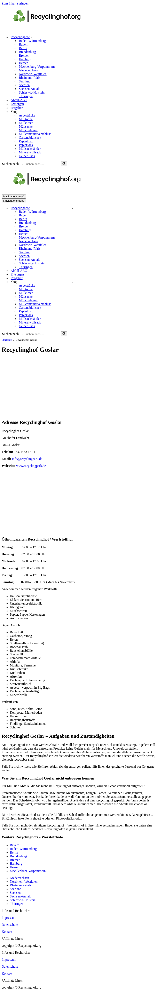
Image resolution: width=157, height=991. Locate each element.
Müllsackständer (30, 148)
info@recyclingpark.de (27, 459)
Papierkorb (26, 141)
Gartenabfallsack (30, 137)
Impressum (9, 917)
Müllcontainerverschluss (35, 134)
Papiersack (26, 145)
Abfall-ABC (19, 100)
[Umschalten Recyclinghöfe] (73, 208)
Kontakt (7, 931)
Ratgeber (17, 108)
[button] (31, 37)
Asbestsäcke (27, 115)
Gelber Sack (27, 156)
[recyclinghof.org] (53, 30)
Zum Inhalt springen (15, 3)
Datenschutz (10, 924)
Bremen (24, 55)
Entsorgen (17, 104)
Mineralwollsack (30, 152)
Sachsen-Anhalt (29, 88)
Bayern (23, 44)
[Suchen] (42, 164)
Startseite (7, 339)
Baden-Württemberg (32, 40)
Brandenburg (27, 52)
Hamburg (25, 59)
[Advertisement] (78, 386)
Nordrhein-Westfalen (33, 74)
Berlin (23, 48)
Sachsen (24, 85)
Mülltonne (26, 119)
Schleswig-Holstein (32, 92)
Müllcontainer (28, 130)
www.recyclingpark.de (31, 465)
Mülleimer (26, 123)
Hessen (23, 63)
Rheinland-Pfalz (29, 77)
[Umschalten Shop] (73, 282)
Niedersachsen (28, 70)
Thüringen (26, 96)
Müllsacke (26, 126)
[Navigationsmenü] (14, 196)
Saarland (24, 81)
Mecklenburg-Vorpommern (37, 66)
